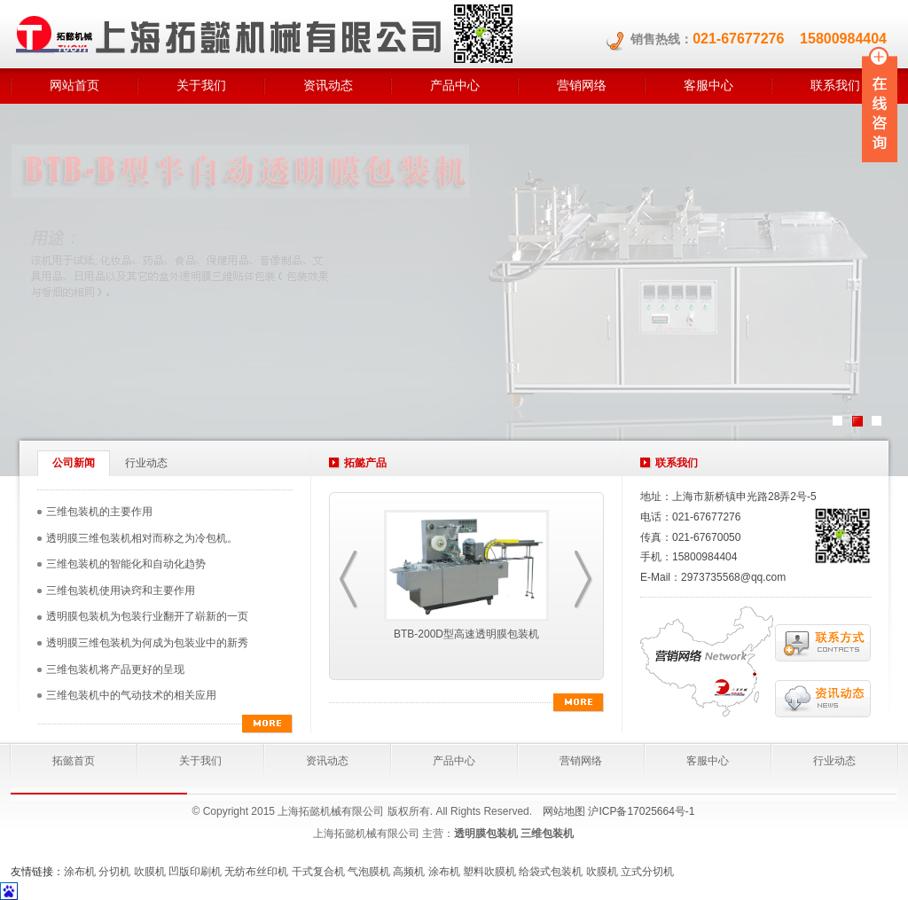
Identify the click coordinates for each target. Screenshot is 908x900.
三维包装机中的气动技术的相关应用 (131, 695)
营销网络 (582, 85)
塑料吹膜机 (489, 871)
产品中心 (455, 85)
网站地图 (564, 811)
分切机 (114, 871)
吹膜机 (150, 871)
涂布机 (80, 871)
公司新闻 (73, 463)
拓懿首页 (73, 761)
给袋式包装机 (551, 871)
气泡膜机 (369, 871)
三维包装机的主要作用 (99, 511)
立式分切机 (647, 871)
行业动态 (146, 463)
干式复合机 (318, 871)
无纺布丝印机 (256, 871)
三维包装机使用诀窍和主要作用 (120, 590)
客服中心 (708, 85)
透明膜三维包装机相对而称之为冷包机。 (142, 538)
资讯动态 (328, 85)
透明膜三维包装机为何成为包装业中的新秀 (147, 643)
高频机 (409, 871)
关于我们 (201, 85)
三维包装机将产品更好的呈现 (115, 669)
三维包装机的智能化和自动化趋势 (126, 564)
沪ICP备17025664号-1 (641, 811)
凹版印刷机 (195, 871)
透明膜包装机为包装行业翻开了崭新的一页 (147, 616)
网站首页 (74, 85)
